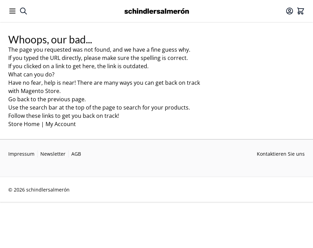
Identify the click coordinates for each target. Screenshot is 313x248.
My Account (61, 124)
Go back (18, 99)
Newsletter (52, 154)
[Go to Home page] (156, 11)
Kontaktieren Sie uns (281, 154)
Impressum (21, 154)
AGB (76, 154)
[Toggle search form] (23, 11)
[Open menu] (12, 11)
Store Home (24, 124)
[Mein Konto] (289, 11)
